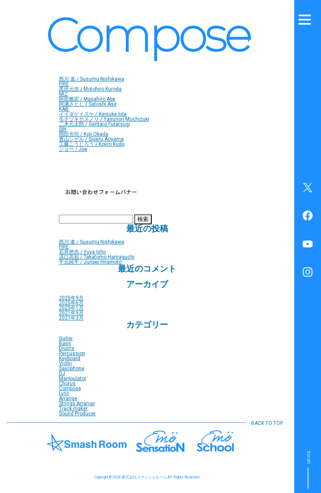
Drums (66, 348)
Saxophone (71, 368)
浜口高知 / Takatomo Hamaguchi (97, 257)
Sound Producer (77, 414)
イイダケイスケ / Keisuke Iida (93, 114)
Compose (70, 388)
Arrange (68, 399)
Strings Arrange (77, 404)
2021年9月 (71, 313)
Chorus (67, 383)
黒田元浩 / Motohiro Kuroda (90, 89)
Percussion (72, 353)
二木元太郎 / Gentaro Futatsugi (94, 124)
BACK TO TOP (267, 423)
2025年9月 (71, 298)
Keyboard (69, 358)
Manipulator (72, 378)
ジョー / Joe (73, 149)
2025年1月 (71, 308)
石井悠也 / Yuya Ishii (82, 252)
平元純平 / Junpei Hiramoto (90, 262)
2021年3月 (71, 318)
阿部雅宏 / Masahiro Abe (87, 99)
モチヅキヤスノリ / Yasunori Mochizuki (104, 119)
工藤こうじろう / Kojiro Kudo (92, 144)
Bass (65, 343)
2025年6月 (71, 303)
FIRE (64, 84)
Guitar (66, 338)
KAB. (64, 109)
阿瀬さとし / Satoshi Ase (88, 104)
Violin (65, 363)
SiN (62, 129)
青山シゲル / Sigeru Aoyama (91, 139)
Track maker (73, 409)
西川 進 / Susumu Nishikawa (91, 79)
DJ (62, 373)
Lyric (64, 393)
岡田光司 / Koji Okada (83, 134)
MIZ (63, 94)
